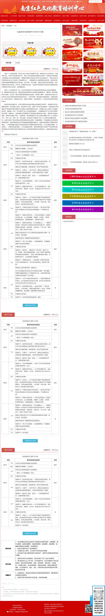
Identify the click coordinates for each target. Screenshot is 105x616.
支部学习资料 (83, 16)
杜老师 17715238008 (60, 1)
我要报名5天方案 (30, 305)
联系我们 (80, 1)
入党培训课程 (22, 20)
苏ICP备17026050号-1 (50, 608)
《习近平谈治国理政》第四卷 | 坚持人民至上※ (83, 162)
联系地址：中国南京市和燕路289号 (17, 611)
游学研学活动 (83, 20)
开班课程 (9, 25)
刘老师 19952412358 (47, 1)
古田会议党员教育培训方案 (73, 109)
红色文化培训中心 (17, 605)
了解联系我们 (74, 20)
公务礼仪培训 (65, 20)
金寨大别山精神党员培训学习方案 (75, 105)
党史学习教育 (65, 16)
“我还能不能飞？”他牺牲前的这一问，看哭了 (83, 131)
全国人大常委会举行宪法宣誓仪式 (79, 150)
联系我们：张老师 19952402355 (31, 1)
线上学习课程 (30, 20)
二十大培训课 (13, 16)
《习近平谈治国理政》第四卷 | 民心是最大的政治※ (85, 156)
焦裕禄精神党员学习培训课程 (74, 115)
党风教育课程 (39, 16)
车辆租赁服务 (48, 20)
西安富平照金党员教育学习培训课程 (76, 118)
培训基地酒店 (4, 20)
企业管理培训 (57, 20)
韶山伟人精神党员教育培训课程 (75, 112)
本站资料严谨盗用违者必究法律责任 (54, 606)
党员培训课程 (100, 16)
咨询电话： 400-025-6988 (17, 609)
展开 (91, 600)
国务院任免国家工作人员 (76, 143)
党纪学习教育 (100, 20)
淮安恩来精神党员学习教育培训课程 (76, 121)
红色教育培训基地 (17, 607)
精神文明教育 (39, 20)
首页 (3, 25)
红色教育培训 (74, 16)
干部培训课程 (30, 16)
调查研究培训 (13, 20)
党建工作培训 (22, 16)
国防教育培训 (57, 16)
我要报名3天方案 (30, 533)
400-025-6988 (71, 1)
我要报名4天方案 (30, 440)
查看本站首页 (4, 16)
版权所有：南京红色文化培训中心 (53, 604)
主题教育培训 (92, 20)
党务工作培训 (48, 16)
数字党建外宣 (92, 16)
